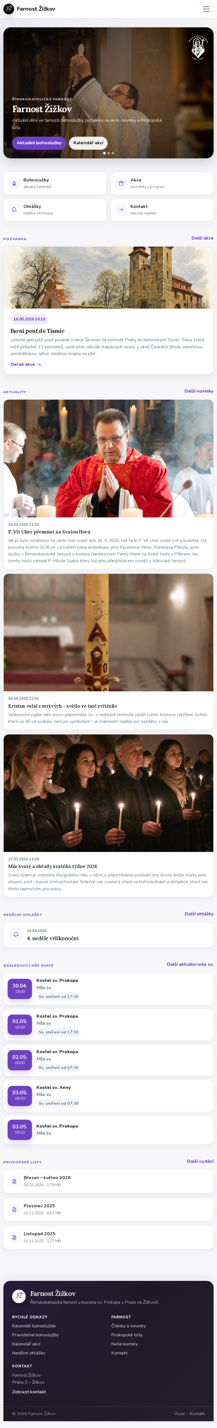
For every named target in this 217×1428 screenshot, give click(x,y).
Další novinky (199, 391)
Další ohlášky (199, 914)
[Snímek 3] (113, 153)
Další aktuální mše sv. (190, 964)
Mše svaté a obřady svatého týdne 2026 (52, 866)
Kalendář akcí (88, 143)
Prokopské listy (127, 1335)
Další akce (203, 238)
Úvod (179, 1413)
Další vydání (200, 1161)
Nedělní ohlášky (28, 1353)
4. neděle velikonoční (52, 938)
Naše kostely (124, 1344)
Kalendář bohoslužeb (34, 1326)
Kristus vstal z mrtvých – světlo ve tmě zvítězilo (62, 706)
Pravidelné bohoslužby (35, 1335)
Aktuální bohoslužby (39, 143)
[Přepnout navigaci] (206, 9)
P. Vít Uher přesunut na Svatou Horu (49, 532)
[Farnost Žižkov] (19, 1296)
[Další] (206, 92)
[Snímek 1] (104, 153)
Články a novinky (128, 1326)
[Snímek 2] (108, 153)
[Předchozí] (11, 92)
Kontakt (119, 1353)
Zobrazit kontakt (29, 1392)
